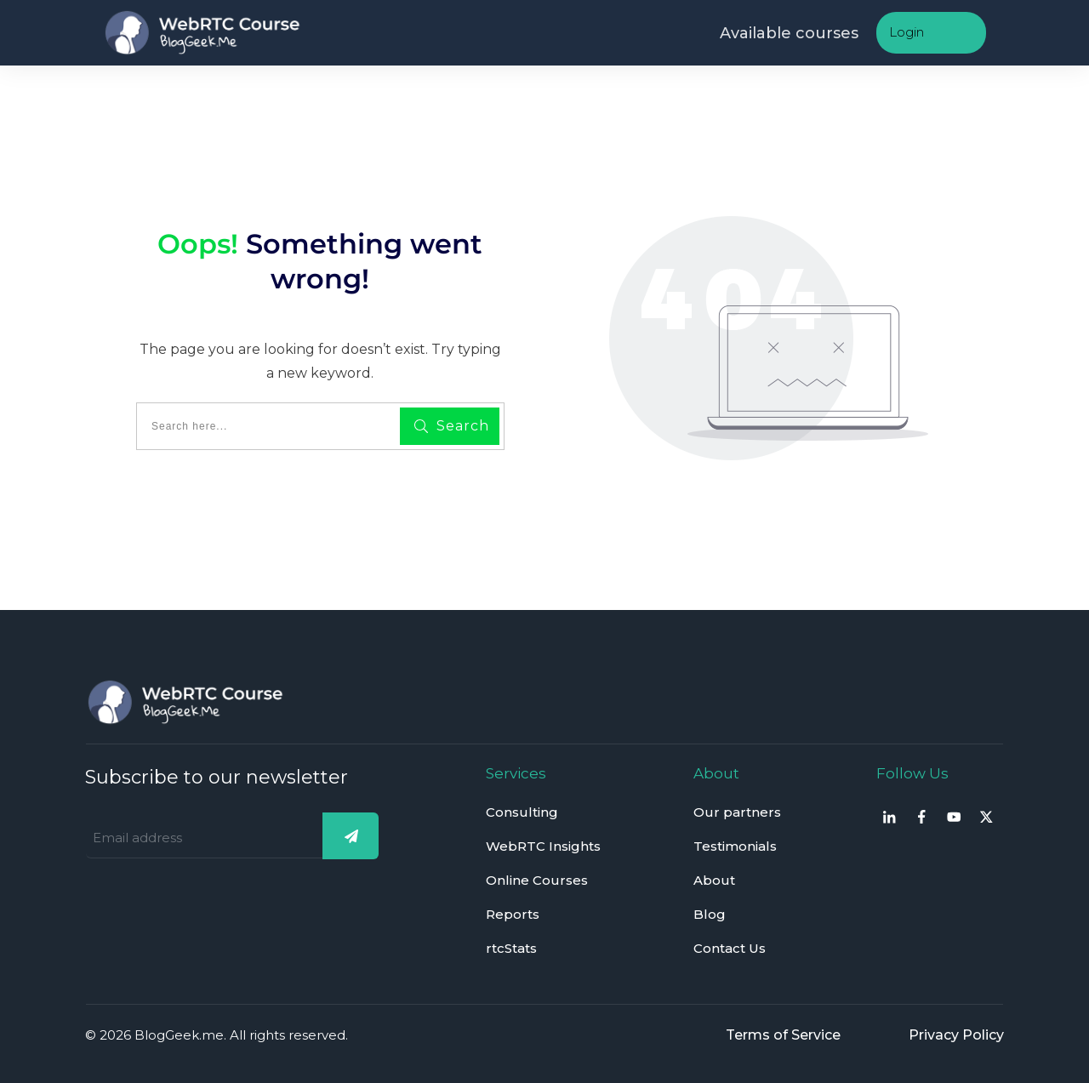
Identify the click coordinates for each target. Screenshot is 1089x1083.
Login (906, 32)
